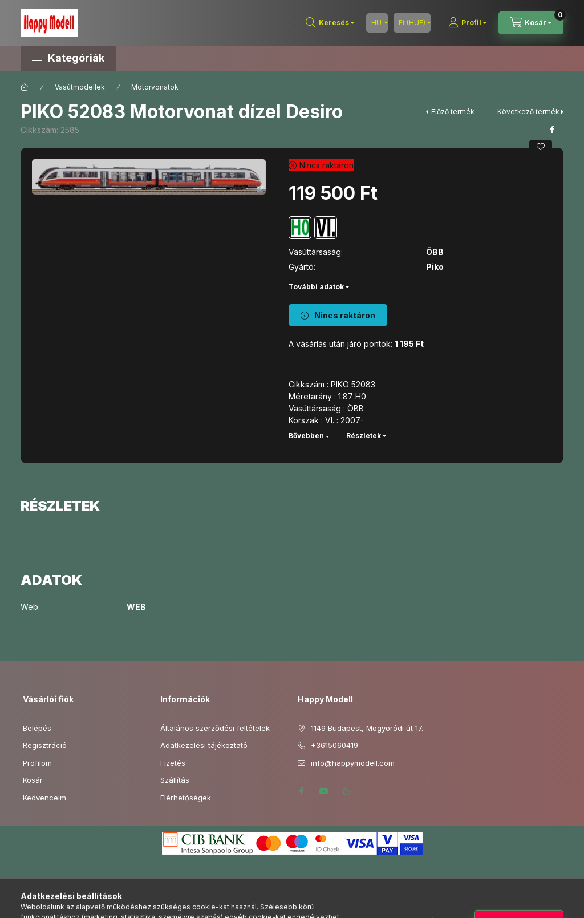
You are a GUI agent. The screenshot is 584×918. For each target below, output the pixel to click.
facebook (301, 791)
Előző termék (452, 111)
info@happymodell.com (353, 762)
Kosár (33, 779)
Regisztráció (45, 745)
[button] (117, 58)
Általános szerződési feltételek (215, 728)
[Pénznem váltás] (412, 23)
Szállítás (174, 779)
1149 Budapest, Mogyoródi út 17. (367, 728)
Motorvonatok (155, 87)
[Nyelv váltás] (377, 23)
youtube (324, 791)
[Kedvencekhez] (540, 146)
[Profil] (467, 22)
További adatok (316, 286)
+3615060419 (334, 745)
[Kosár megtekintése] (530, 22)
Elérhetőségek (185, 797)
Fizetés (172, 762)
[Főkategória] (25, 87)
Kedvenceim (44, 797)
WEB (136, 607)
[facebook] (552, 129)
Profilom (37, 762)
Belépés (37, 728)
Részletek (363, 435)
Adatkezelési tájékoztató (204, 745)
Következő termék (528, 111)
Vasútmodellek (80, 87)
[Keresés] (330, 22)
